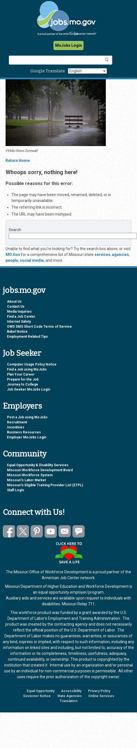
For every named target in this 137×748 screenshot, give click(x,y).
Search (15, 230)
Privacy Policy (99, 691)
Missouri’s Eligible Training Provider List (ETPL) (45, 485)
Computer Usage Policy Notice (32, 364)
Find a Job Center (21, 317)
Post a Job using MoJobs (27, 417)
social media (32, 260)
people (12, 260)
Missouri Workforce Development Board (40, 470)
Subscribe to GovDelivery (78, 531)
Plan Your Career (21, 374)
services (102, 254)
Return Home (18, 160)
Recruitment (17, 422)
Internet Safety (19, 322)
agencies (120, 254)
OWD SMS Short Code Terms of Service (39, 327)
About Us (14, 301)
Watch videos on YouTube (51, 531)
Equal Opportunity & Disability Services (37, 465)
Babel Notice (17, 332)
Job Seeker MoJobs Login (28, 389)
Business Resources (24, 432)
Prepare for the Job (23, 379)
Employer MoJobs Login (26, 437)
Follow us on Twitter (23, 531)
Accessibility (71, 691)
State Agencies (69, 696)
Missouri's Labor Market (26, 480)
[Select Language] (87, 71)
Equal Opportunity (41, 691)
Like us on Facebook (9, 531)
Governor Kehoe (37, 696)
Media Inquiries (19, 311)
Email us (64, 531)
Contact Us (16, 306)
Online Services (101, 696)
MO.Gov (13, 254)
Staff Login (15, 490)
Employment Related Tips (27, 337)
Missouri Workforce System (30, 475)
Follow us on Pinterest (37, 531)
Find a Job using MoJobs (27, 369)
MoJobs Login (68, 45)
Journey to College (22, 384)
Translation (68, 701)
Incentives (15, 427)
